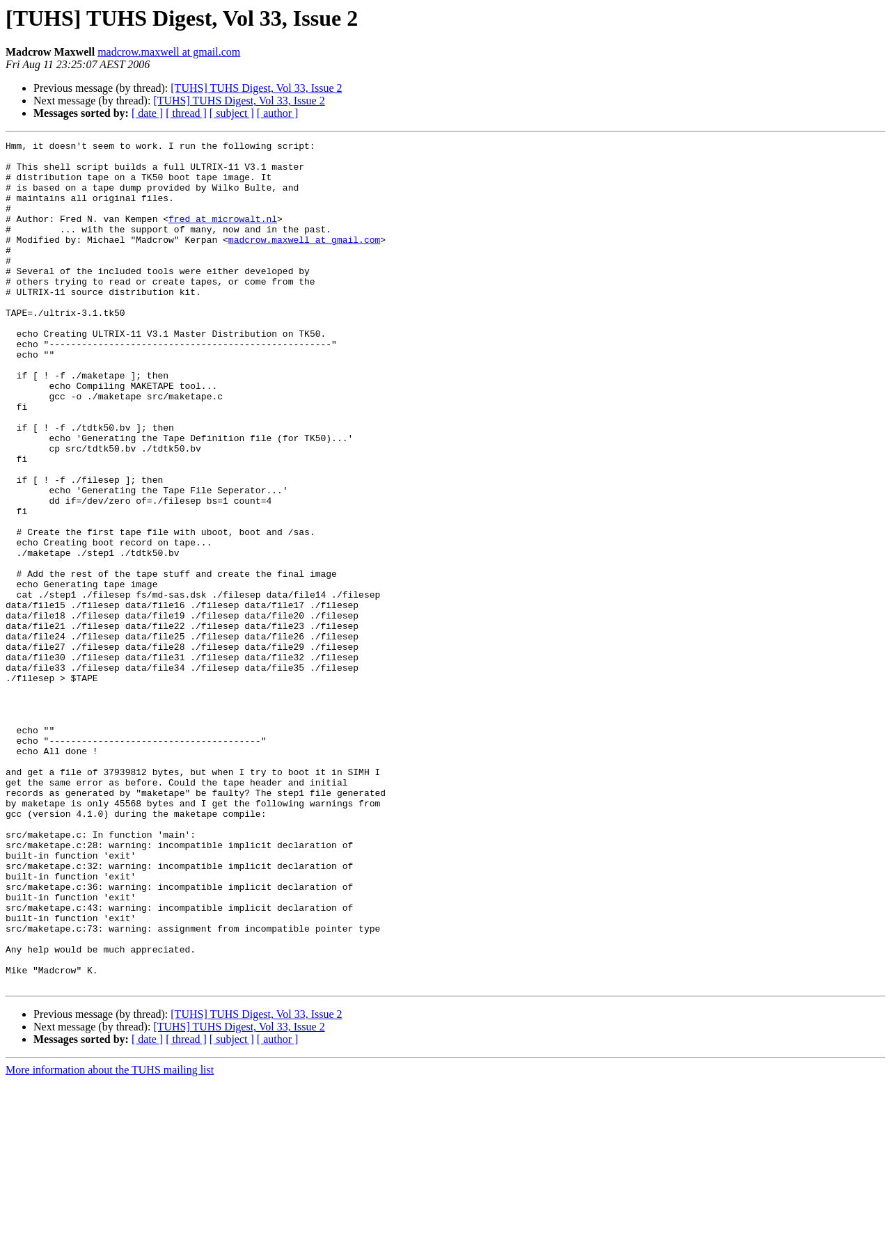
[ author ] (278, 113)
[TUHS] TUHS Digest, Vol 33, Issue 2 (256, 88)
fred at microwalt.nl (222, 235)
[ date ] (147, 113)
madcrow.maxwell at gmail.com (168, 52)
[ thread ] (186, 113)
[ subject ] (232, 113)
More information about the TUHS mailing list (110, 1239)
